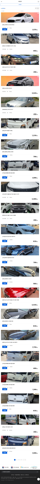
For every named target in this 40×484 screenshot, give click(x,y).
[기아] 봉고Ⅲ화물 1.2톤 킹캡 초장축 (8, 384)
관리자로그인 (27, 474)
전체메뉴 (38, 1)
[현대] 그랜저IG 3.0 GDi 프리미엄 (8, 24)
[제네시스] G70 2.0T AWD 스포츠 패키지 (9, 342)
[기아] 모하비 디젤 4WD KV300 (8, 257)
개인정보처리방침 (17, 474)
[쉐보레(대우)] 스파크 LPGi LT (7, 109)
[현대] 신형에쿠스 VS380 (7, 278)
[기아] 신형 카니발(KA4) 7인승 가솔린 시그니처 (10, 194)
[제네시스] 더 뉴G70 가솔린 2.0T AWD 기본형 (10, 300)
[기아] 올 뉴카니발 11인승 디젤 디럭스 (8, 236)
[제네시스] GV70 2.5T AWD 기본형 (8, 67)
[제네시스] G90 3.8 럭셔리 (7, 88)
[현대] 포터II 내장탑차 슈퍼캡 (7, 130)
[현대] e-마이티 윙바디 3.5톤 (7, 427)
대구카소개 (12, 474)
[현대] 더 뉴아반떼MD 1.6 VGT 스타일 (9, 45)
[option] (6, 467)
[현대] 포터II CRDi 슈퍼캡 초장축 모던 (8, 448)
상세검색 (20, 4)
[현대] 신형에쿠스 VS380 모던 (7, 321)
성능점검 (4, 29)
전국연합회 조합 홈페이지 (6, 471)
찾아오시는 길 (22, 474)
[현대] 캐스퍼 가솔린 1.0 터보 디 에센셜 (9, 215)
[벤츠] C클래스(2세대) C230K (7, 151)
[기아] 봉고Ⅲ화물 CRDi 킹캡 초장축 (8, 172)
